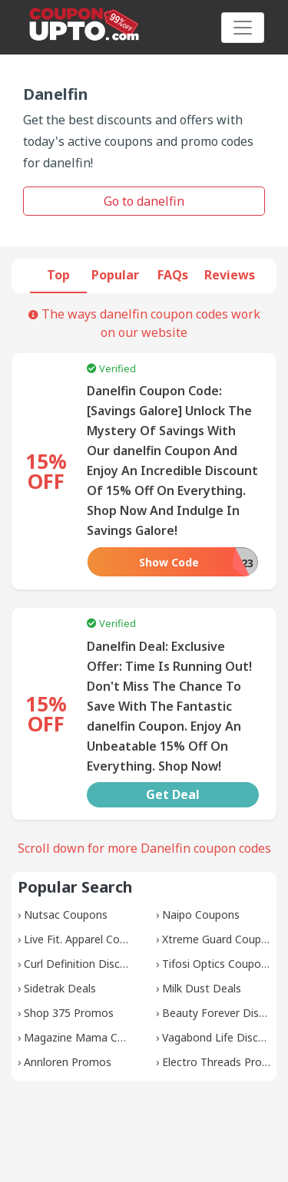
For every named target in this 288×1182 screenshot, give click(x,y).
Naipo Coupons (201, 914)
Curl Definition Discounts (86, 963)
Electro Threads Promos (223, 1062)
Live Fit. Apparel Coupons (87, 939)
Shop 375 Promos (69, 1012)
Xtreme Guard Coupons (221, 939)
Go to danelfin (144, 201)
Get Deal (173, 794)
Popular (115, 274)
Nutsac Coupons (66, 914)
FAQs (172, 274)
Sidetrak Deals (60, 988)
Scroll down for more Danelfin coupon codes (144, 848)
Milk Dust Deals (201, 988)
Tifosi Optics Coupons (217, 963)
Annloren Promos (67, 1062)
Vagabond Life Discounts (224, 1037)
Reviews (229, 274)
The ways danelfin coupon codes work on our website (144, 323)
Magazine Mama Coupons (89, 1037)
